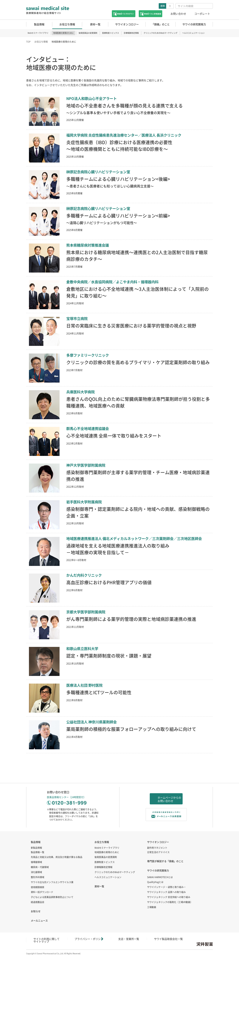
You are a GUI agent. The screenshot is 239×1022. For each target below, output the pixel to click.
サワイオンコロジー (158, 911)
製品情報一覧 (37, 921)
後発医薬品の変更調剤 (88, 32)
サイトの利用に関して (41, 1008)
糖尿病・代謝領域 (40, 936)
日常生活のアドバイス (158, 921)
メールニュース (39, 989)
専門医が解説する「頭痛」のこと (165, 930)
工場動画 (151, 976)
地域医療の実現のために (63, 32)
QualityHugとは (155, 951)
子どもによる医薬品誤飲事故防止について (52, 966)
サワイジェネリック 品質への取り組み (166, 961)
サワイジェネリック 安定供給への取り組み (168, 966)
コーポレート (202, 13)
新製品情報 (36, 916)
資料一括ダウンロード (42, 961)
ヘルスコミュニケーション (193, 32)
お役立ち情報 (41, 41)
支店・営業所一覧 (103, 1008)
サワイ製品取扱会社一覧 (132, 1008)
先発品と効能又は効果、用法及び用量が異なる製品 (56, 926)
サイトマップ (158, 1008)
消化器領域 (36, 941)
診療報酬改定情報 (131, 32)
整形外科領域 (37, 946)
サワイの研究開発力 (158, 939)
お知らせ (36, 980)
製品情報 (36, 911)
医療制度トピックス (110, 32)
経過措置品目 (37, 971)
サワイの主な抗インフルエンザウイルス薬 (52, 951)
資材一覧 (99, 955)
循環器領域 (36, 931)
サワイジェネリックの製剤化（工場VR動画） (170, 971)
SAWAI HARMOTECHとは (160, 946)
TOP (28, 41)
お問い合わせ (178, 13)
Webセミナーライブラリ (38, 32)
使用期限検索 (37, 956)
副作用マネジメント (157, 916)
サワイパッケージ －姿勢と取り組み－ (166, 956)
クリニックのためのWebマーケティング (160, 32)
